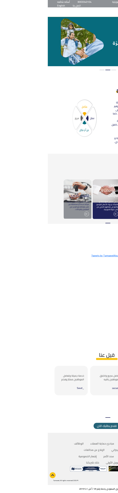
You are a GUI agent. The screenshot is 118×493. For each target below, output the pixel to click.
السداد (76, 456)
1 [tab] (60, 417)
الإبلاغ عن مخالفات (46, 449)
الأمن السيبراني (71, 449)
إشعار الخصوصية (40, 456)
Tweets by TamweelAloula (58, 255)
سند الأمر (61, 456)
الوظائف (31, 443)
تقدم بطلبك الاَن (59, 426)
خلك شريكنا (44, 462)
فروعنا (76, 443)
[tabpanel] (59, 41)
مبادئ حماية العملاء (54, 443)
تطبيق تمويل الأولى (69, 462)
